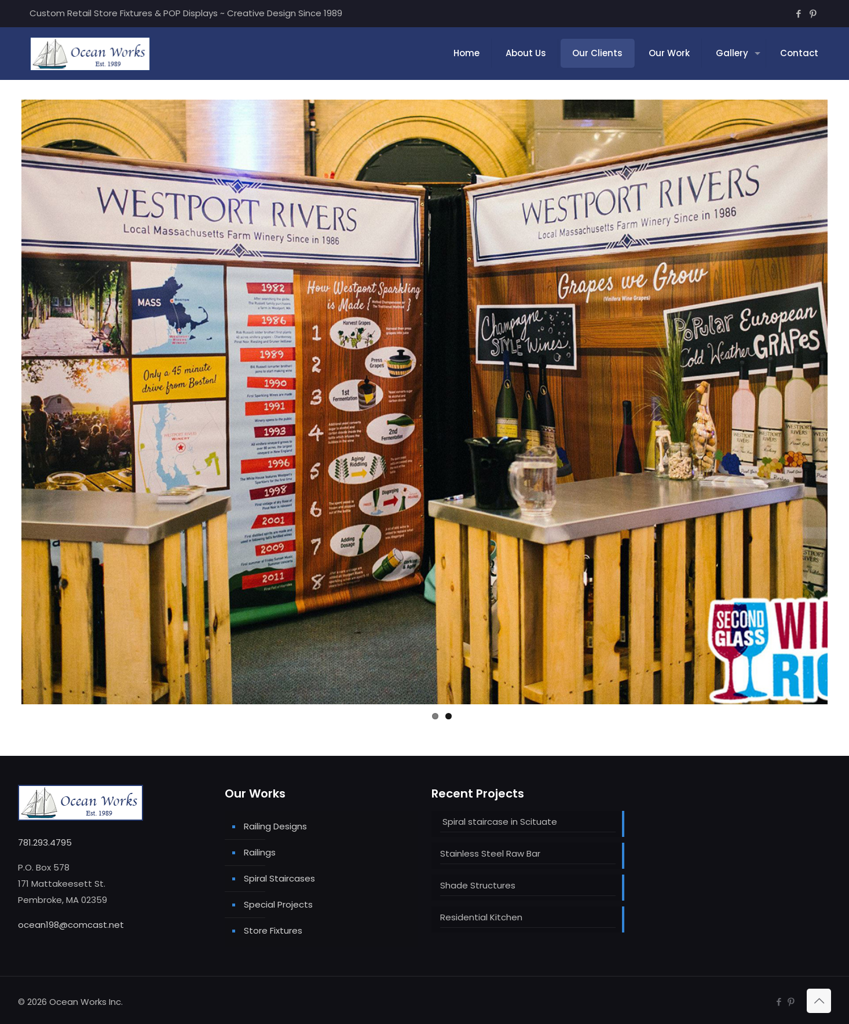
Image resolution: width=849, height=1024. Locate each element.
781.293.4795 (45, 842)
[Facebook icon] (798, 14)
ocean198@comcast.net (71, 925)
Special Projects (278, 904)
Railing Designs (275, 826)
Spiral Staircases (279, 878)
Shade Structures (477, 885)
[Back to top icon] (819, 1001)
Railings (260, 852)
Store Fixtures (273, 930)
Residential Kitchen (481, 917)
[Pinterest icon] (812, 14)
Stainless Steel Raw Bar (490, 853)
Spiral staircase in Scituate (498, 821)
